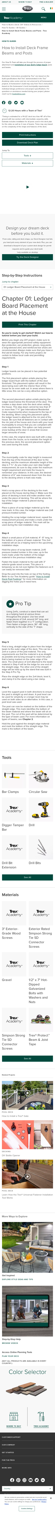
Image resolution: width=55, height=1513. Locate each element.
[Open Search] (43, 9)
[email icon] (22, 102)
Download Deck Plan (27, 142)
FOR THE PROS (8, 1460)
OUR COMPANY (8, 1445)
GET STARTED (8, 1452)
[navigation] (27, 6)
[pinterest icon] (10, 102)
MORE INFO (7, 1468)
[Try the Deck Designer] (27, 257)
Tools (27, 155)
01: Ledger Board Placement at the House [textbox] (24, 287)
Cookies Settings (26, 1509)
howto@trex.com (18, 94)
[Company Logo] (27, 8)
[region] (27, 1503)
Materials (27, 163)
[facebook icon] (4, 102)
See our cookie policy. (39, 1499)
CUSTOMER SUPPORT (11, 1437)
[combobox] (27, 287)
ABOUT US (6, 2)
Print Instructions (27, 135)
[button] (27, 187)
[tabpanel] (27, 536)
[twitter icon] (16, 102)
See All (27, 877)
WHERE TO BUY (25, 2)
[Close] (51, 1498)
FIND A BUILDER (46, 2)
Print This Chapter (27, 324)
